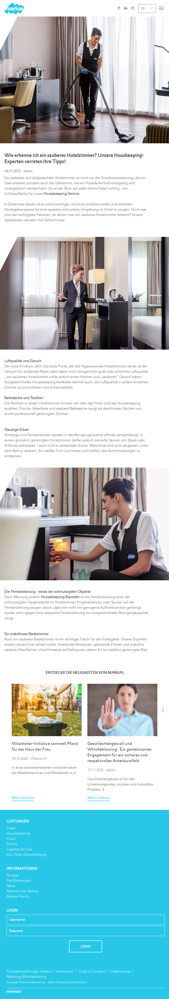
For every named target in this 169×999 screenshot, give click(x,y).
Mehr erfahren (23, 797)
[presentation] (162, 710)
